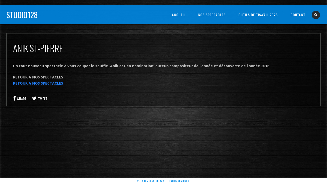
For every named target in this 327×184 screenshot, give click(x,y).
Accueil (178, 14)
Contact (297, 14)
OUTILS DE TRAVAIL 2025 (258, 14)
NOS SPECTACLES (212, 14)
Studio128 (22, 14)
